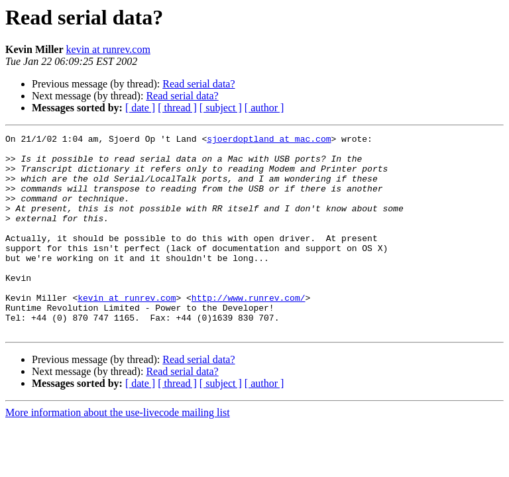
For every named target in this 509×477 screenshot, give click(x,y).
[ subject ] (220, 107)
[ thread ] (177, 107)
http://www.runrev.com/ (249, 331)
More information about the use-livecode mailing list (117, 452)
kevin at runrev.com (108, 49)
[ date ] (140, 107)
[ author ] (264, 107)
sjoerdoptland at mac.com (269, 140)
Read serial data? (198, 83)
